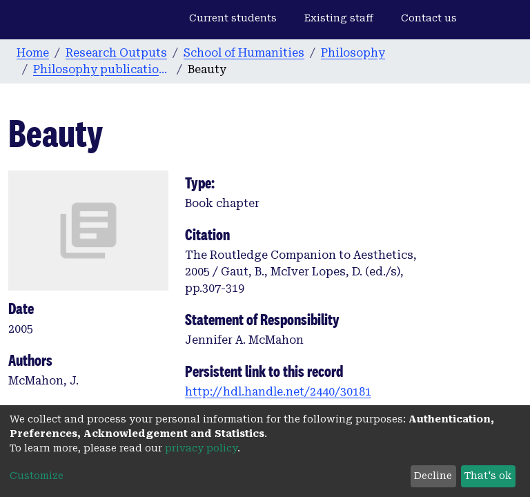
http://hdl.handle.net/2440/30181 (278, 391)
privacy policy (201, 448)
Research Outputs (116, 52)
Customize (36, 475)
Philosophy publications (102, 69)
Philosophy (353, 52)
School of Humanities (244, 52)
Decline (433, 475)
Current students (233, 17)
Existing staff (338, 17)
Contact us (429, 17)
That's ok (487, 475)
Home (33, 52)
